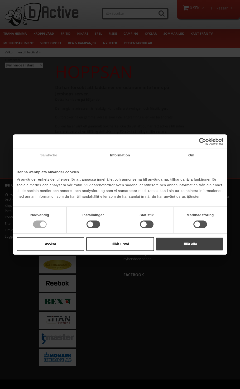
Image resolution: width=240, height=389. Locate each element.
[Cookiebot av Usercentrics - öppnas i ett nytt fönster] (202, 141)
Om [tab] (191, 155)
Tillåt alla (189, 244)
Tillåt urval (120, 244)
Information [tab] (120, 155)
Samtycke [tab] (48, 155)
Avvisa (50, 244)
